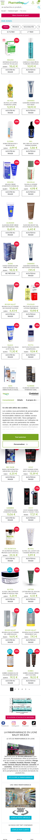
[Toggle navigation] (2, 2)
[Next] (29, 689)
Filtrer (10, 32)
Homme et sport (13, 11)
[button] (33, 2)
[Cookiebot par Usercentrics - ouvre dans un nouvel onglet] (29, 394)
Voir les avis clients (20, 830)
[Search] (19, 7)
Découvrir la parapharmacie (21, 777)
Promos (15, 27)
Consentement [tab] (8, 400)
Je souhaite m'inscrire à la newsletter (20, 717)
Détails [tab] (20, 400)
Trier (30, 32)
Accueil (3, 11)
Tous (6, 27)
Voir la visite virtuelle (20, 818)
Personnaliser (20, 444)
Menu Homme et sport (20, 15)
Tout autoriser (20, 437)
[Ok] (39, 7)
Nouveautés (29, 27)
